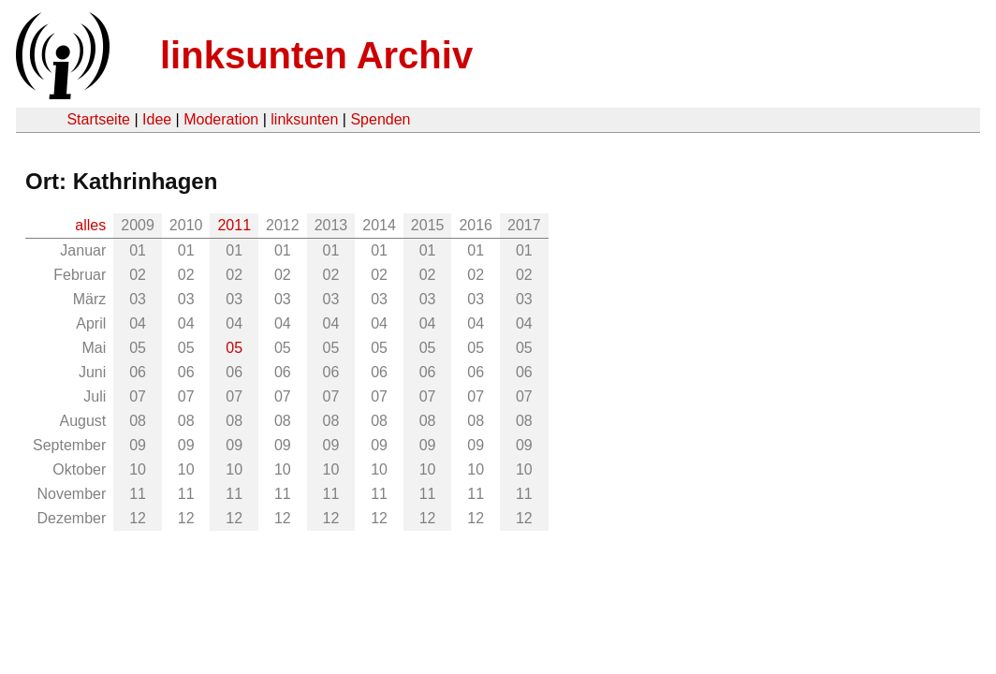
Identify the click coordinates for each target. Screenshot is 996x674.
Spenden (380, 119)
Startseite (98, 119)
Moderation (220, 119)
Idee (156, 119)
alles (90, 225)
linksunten (304, 119)
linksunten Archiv (316, 55)
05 (234, 348)
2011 (234, 225)
